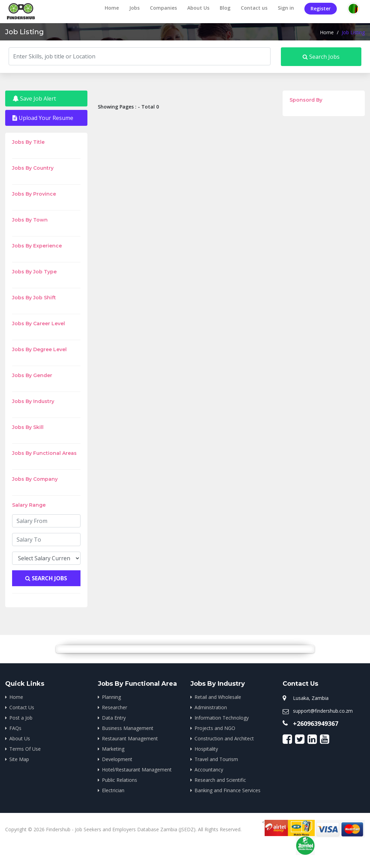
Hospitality (206, 749)
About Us (198, 7)
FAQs (15, 728)
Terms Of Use (25, 749)
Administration (211, 707)
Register (321, 8)
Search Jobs (321, 56)
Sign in (286, 7)
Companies (163, 7)
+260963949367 (315, 723)
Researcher (114, 707)
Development (117, 759)
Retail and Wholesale (218, 697)
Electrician (113, 790)
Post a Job (20, 717)
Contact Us (21, 707)
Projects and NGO (215, 728)
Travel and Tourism (216, 759)
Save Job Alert (34, 98)
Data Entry (114, 717)
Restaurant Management (130, 738)
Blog (225, 7)
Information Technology (222, 717)
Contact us (254, 7)
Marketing (113, 749)
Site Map (19, 759)
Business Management (127, 728)
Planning (111, 697)
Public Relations (119, 780)
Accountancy (209, 769)
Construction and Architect (224, 738)
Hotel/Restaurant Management (137, 769)
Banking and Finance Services (227, 790)
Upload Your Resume (42, 118)
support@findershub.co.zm (323, 711)
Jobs (134, 7)
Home (112, 7)
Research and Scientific (220, 780)
